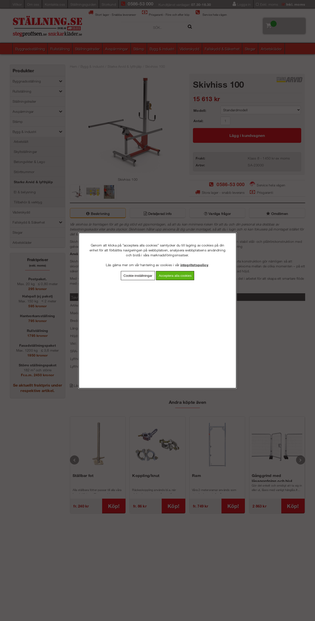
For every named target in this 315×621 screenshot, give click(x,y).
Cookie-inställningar (138, 276)
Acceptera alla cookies (175, 276)
